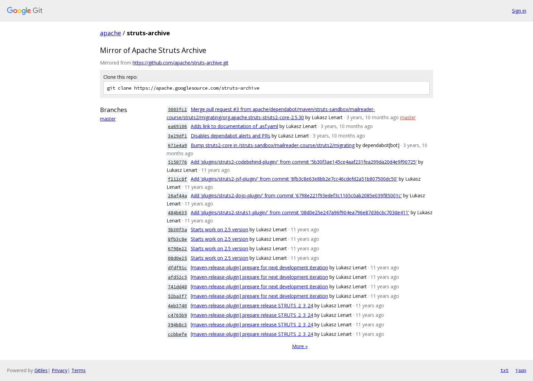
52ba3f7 (177, 296)
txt (504, 370)
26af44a (177, 196)
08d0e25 (177, 258)
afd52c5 (177, 277)
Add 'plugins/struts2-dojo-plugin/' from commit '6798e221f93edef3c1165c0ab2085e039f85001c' (296, 195)
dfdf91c (177, 268)
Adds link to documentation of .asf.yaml (234, 126)
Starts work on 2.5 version (219, 229)
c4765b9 (177, 315)
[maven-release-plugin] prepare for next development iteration (259, 267)
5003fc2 (177, 109)
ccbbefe (177, 334)
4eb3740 (177, 306)
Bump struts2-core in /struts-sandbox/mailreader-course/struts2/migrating (273, 145)
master (108, 118)
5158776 (177, 162)
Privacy (59, 370)
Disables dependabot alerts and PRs (230, 135)
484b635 (177, 213)
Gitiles (41, 370)
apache (110, 33)
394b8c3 (177, 325)
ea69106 (177, 126)
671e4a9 (177, 145)
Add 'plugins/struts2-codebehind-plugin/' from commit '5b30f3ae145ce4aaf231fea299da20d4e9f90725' (304, 162)
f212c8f (177, 179)
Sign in (519, 10)
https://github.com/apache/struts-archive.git (180, 62)
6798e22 (177, 249)
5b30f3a (177, 230)
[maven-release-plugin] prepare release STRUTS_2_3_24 (252, 305)
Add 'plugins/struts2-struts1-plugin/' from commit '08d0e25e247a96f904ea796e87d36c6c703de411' (300, 212)
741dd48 (177, 287)
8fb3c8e (177, 239)
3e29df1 (177, 136)
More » (300, 346)
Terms (78, 370)
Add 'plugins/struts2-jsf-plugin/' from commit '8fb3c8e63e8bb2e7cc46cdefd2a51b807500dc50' (294, 179)
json (520, 370)
